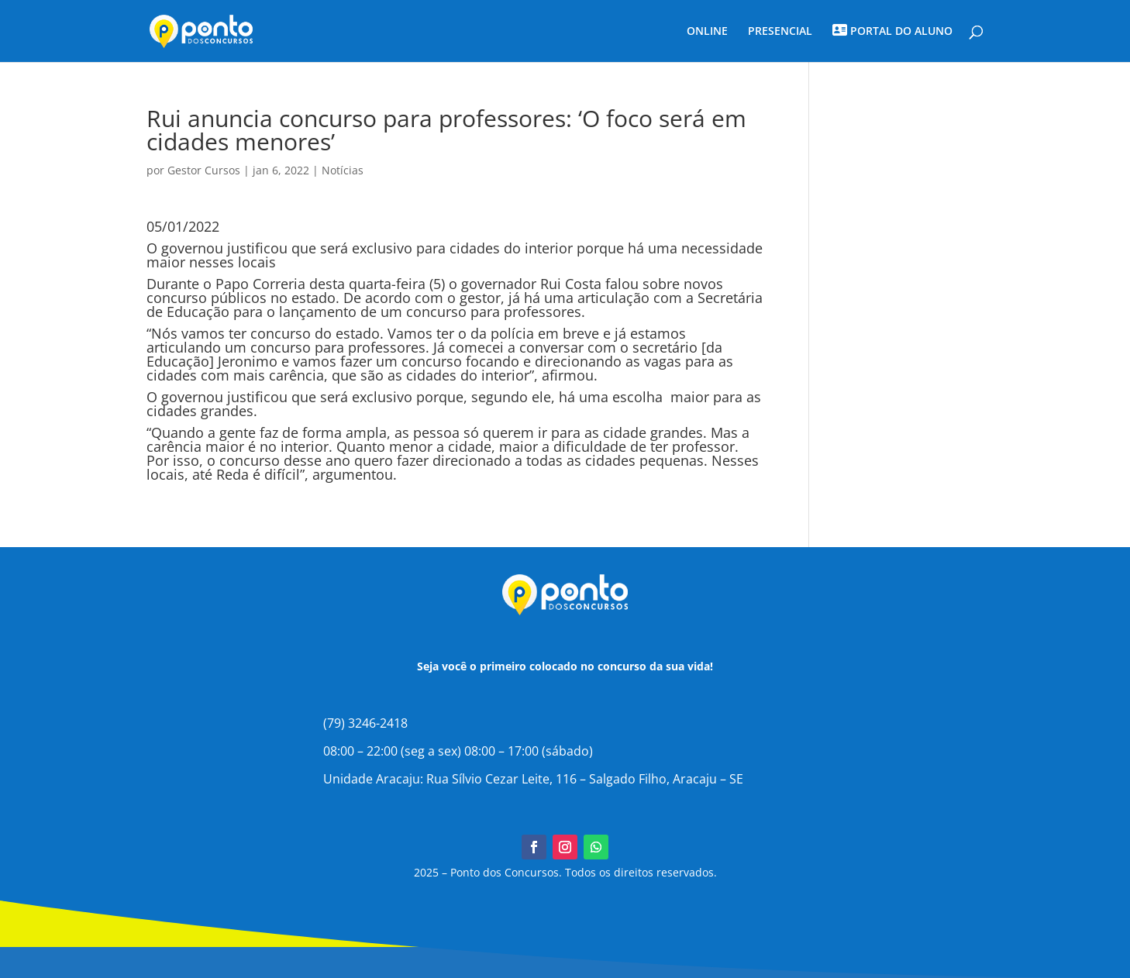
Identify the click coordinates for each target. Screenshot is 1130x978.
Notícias (342, 170)
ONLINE (707, 32)
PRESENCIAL (780, 32)
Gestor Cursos (203, 170)
